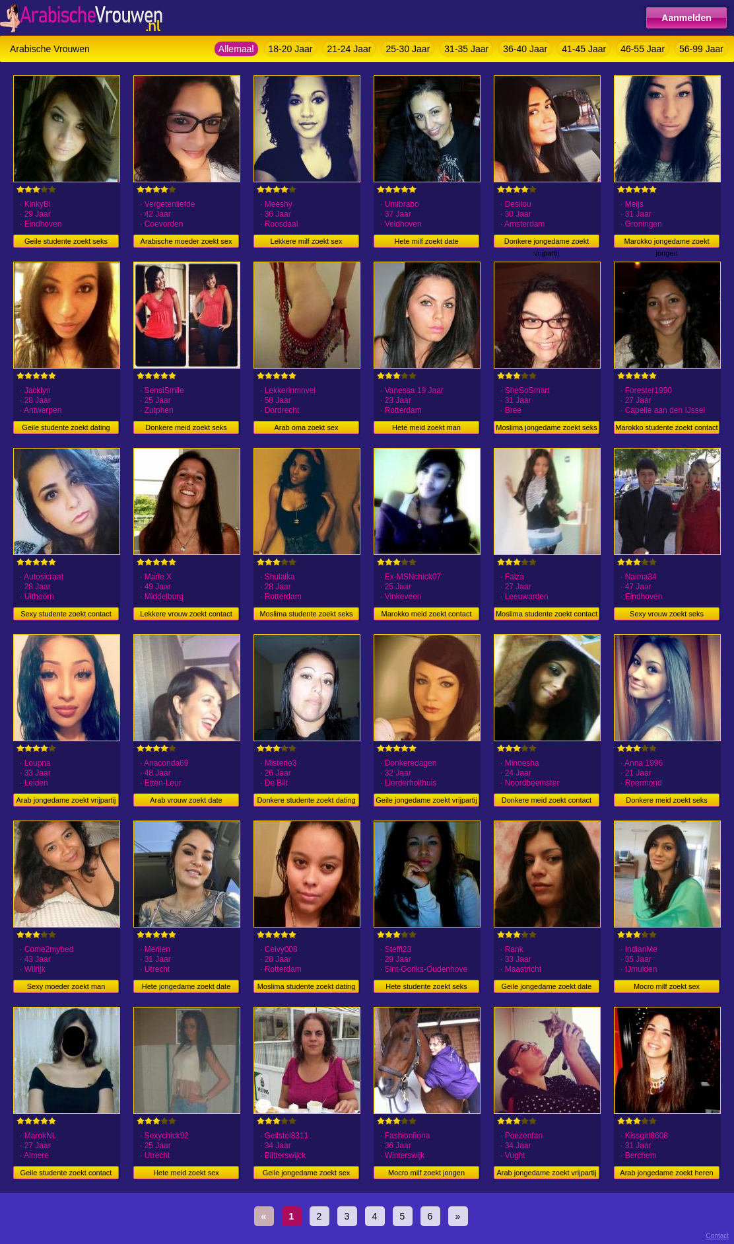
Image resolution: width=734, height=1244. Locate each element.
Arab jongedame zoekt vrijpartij (66, 800)
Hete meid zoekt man (426, 427)
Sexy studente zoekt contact (66, 614)
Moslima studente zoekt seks (305, 614)
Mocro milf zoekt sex (667, 986)
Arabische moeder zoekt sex (186, 241)
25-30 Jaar (407, 49)
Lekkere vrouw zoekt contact (186, 614)
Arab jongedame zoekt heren (666, 1173)
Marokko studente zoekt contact (666, 427)
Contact (717, 1235)
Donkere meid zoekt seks (186, 427)
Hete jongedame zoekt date (186, 986)
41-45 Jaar (584, 49)
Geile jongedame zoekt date (547, 986)
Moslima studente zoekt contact (546, 614)
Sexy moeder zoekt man (66, 986)
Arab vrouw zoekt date (186, 800)
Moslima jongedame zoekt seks (546, 427)
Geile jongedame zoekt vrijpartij (426, 800)
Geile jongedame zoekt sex (306, 1173)
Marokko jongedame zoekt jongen (666, 242)
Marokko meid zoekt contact (427, 614)
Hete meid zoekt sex (186, 1173)
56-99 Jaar (701, 49)
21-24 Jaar (349, 49)
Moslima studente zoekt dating (306, 986)
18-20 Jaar (291, 49)
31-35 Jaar (466, 49)
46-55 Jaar (642, 49)
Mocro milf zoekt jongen (426, 1173)
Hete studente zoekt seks (426, 986)
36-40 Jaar (525, 49)
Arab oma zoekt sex (306, 427)
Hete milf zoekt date (426, 241)
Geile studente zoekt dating (66, 427)
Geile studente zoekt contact (66, 1173)
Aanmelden (686, 18)
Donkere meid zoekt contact (546, 800)
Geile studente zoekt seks (66, 241)
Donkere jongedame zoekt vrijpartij (546, 242)
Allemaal (236, 49)
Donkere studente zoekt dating (306, 800)
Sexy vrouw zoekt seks (667, 614)
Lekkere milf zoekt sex (307, 241)
